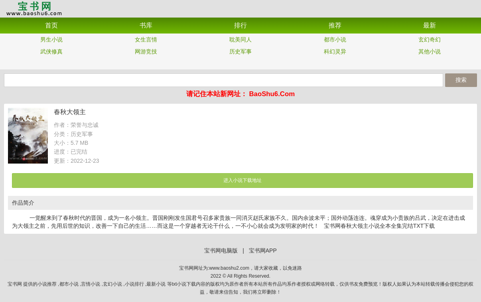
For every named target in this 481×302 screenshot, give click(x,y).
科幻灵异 (335, 51)
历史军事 (240, 51)
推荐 (335, 25)
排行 (240, 25)
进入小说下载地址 (242, 180)
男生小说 (51, 39)
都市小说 (335, 39)
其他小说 (429, 51)
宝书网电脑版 (221, 250)
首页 (51, 25)
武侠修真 (51, 51)
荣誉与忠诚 (85, 125)
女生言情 (146, 39)
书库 (146, 25)
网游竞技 (146, 51)
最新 (429, 25)
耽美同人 (240, 39)
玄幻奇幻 (429, 39)
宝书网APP (34, 8)
